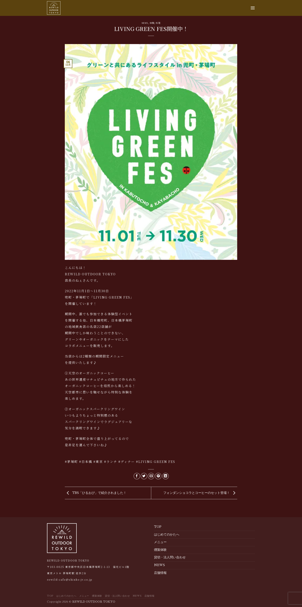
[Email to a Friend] (151, 476)
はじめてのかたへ (166, 534)
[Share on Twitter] (144, 476)
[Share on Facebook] (137, 476)
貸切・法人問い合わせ (170, 557)
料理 (158, 22)
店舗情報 (160, 572)
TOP (157, 526)
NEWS (145, 22)
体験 (152, 22)
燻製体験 (160, 549)
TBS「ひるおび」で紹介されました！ (95, 492)
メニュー (160, 542)
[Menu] (252, 8)
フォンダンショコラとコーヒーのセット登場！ (200, 492)
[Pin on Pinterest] (158, 476)
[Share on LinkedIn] (165, 476)
